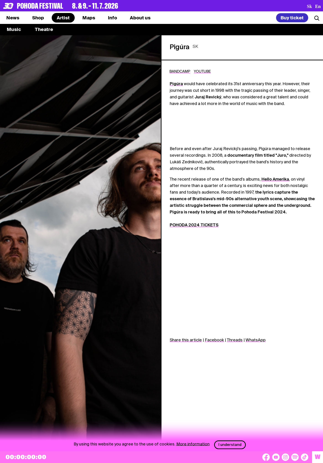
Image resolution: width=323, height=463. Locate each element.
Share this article (186, 340)
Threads (235, 340)
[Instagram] (285, 457)
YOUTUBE (202, 71)
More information (193, 443)
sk (309, 6)
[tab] (38, 18)
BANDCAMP (179, 71)
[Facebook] (266, 457)
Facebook (214, 340)
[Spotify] (295, 457)
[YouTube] (276, 457)
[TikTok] (304, 457)
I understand (229, 445)
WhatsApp (256, 340)
